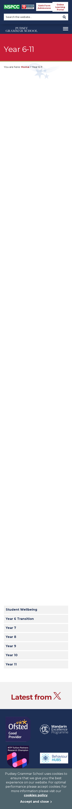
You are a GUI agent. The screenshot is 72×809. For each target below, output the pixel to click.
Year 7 (11, 628)
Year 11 (11, 664)
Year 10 (11, 655)
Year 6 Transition (20, 619)
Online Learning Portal (60, 7)
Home (25, 67)
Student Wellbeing (21, 609)
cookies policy (36, 795)
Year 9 (11, 646)
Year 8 (11, 637)
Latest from (36, 697)
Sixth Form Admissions (44, 6)
